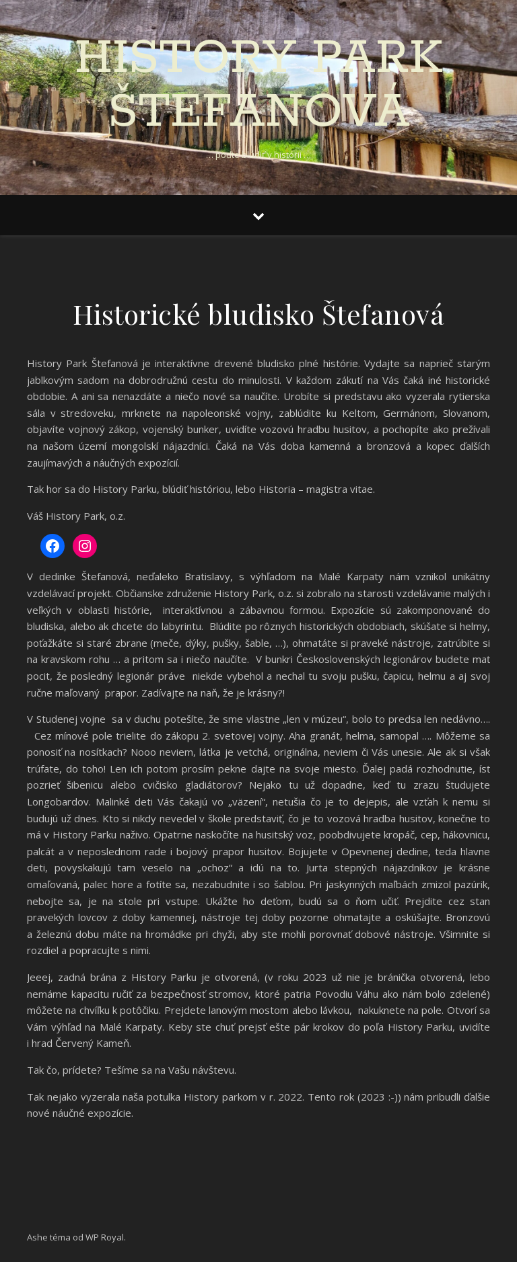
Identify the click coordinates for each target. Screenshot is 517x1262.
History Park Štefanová (258, 86)
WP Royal (104, 1237)
